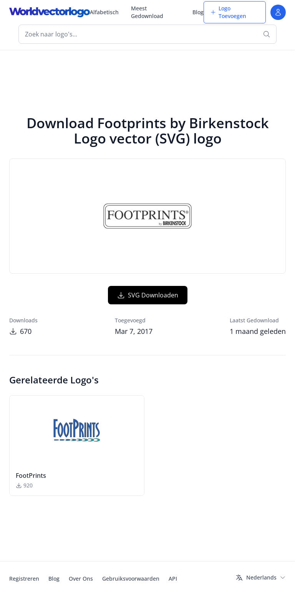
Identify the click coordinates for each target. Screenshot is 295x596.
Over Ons (81, 578)
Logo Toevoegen (228, 12)
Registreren (24, 578)
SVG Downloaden (147, 295)
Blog (198, 12)
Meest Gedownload (147, 12)
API (173, 578)
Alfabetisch (104, 12)
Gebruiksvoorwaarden (130, 578)
